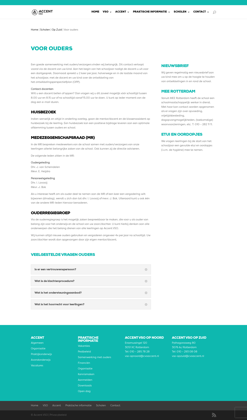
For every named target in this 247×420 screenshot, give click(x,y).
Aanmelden (85, 380)
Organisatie (38, 348)
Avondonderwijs (40, 360)
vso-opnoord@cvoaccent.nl (142, 356)
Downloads (85, 385)
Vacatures (37, 365)
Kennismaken (86, 374)
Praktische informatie (150, 12)
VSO (105, 12)
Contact (199, 12)
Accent (120, 12)
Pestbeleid (84, 352)
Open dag (84, 391)
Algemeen (37, 343)
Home (95, 12)
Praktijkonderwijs (41, 354)
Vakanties (84, 346)
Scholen (180, 12)
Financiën (84, 363)
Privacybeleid (58, 415)
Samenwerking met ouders (94, 357)
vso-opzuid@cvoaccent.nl (188, 356)
